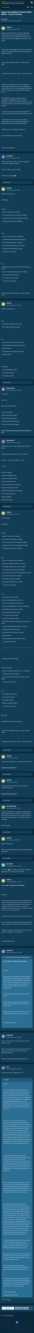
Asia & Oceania (16, 20)
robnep (5, 19)
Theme (9, 1326)
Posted (13, 29)
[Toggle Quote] (4, 957)
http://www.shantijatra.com (9, 767)
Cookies (24, 1326)
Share (8, 1308)
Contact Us (17, 1326)
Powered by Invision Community (17, 1330)
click (8, 1299)
